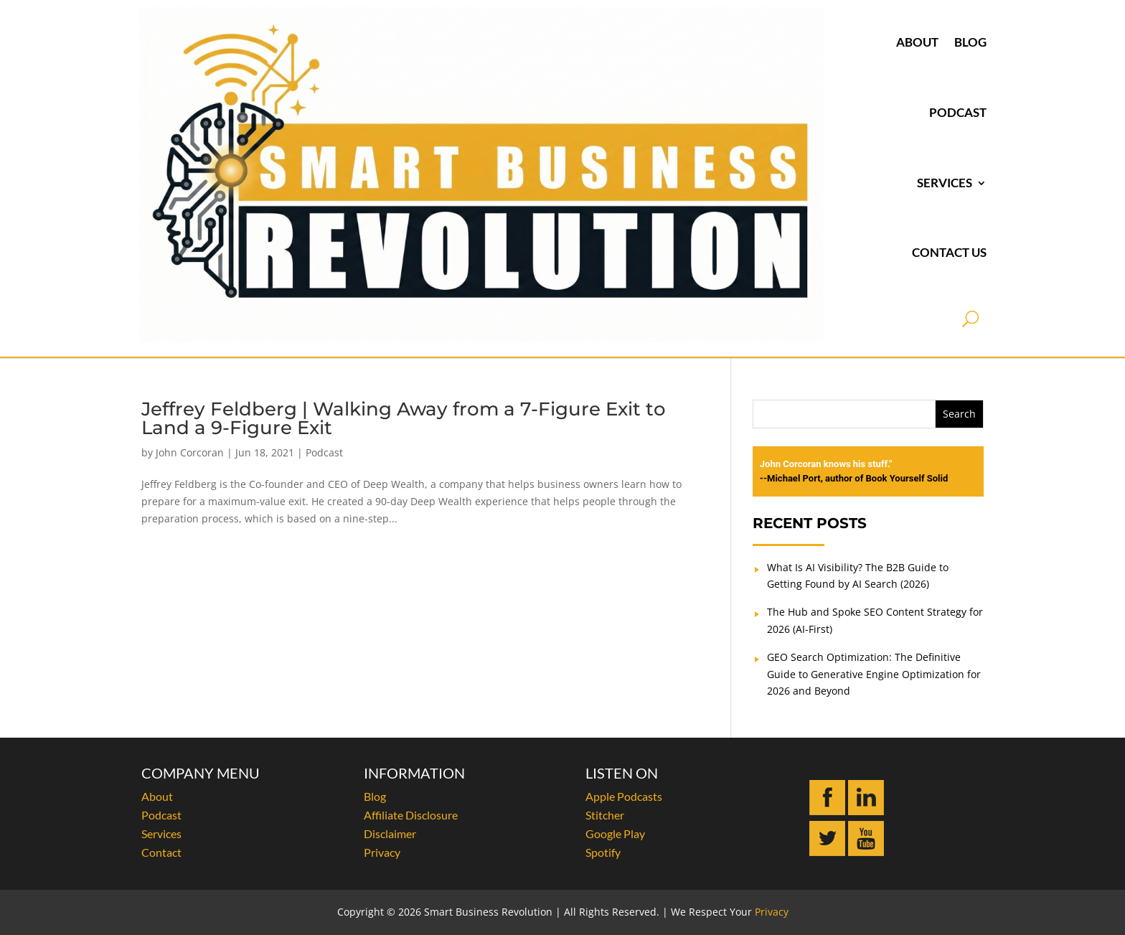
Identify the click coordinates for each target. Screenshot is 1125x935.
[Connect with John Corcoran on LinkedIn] (866, 811)
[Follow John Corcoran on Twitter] (827, 852)
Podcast (958, 112)
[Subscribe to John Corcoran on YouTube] (866, 852)
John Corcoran (190, 452)
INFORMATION (414, 772)
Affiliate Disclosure (411, 815)
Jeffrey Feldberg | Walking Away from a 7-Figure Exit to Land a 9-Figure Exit (403, 418)
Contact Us (949, 252)
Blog (970, 42)
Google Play (615, 833)
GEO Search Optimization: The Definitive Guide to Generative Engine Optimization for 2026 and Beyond (874, 674)
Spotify (603, 852)
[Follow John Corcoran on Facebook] (827, 811)
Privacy (382, 852)
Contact (161, 852)
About (917, 42)
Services (944, 182)
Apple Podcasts (623, 796)
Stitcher (604, 815)
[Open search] (970, 318)
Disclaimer (390, 833)
